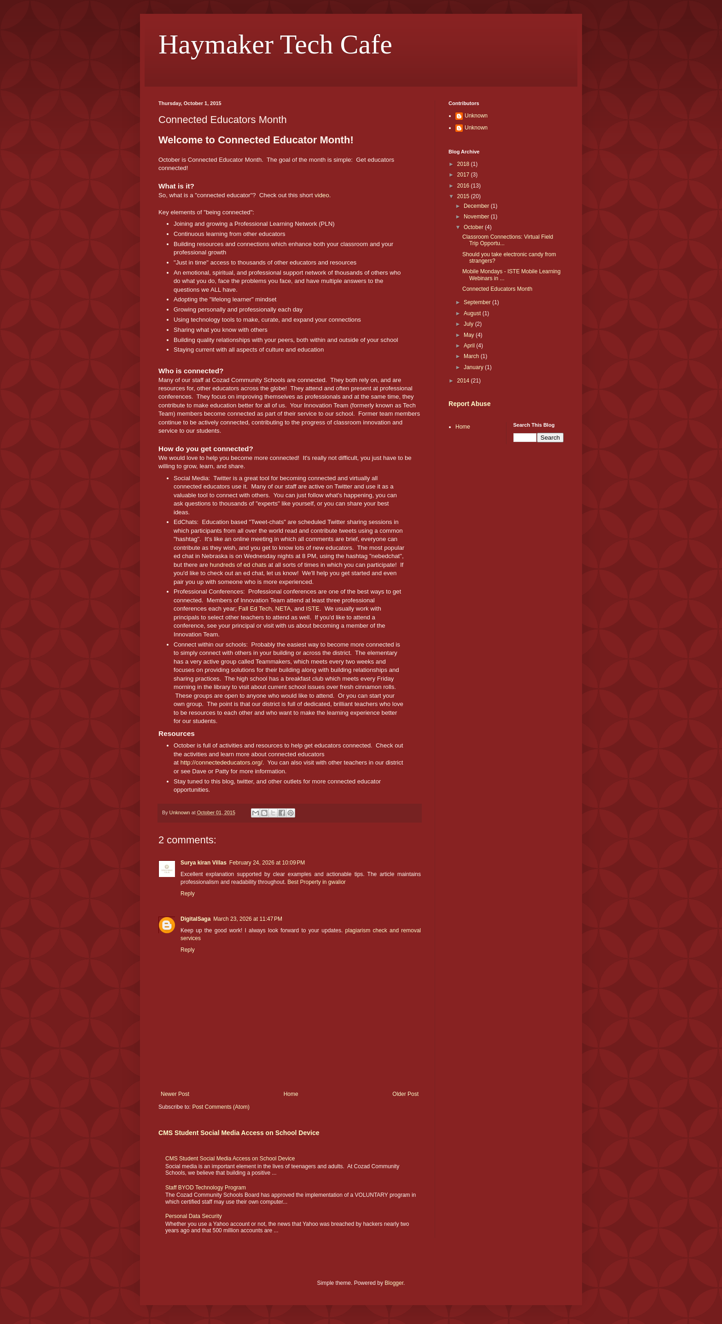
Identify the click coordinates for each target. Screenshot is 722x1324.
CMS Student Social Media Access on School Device (239, 1132)
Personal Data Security (193, 1216)
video (321, 195)
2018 (464, 164)
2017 (464, 174)
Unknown (476, 115)
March (472, 356)
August (473, 313)
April (470, 345)
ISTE (313, 608)
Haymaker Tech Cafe (275, 44)
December (477, 206)
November (477, 216)
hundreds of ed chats (238, 564)
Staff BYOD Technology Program (205, 1187)
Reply (187, 893)
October (474, 227)
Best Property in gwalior (316, 882)
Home (291, 1094)
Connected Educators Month (497, 289)
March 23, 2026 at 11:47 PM (247, 919)
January (474, 367)
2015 (464, 196)
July (469, 324)
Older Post (405, 1094)
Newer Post (175, 1094)
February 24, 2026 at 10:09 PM (267, 862)
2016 (464, 185)
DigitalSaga (195, 919)
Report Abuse (469, 403)
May (470, 335)
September (478, 302)
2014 (464, 380)
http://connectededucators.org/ (221, 762)
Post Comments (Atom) (221, 1107)
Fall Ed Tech (255, 608)
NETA (283, 608)
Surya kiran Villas (203, 862)
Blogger (393, 1283)
